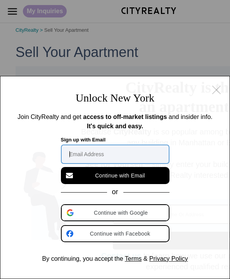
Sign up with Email (83, 140)
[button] (116, 212)
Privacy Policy (168, 258)
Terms (133, 258)
